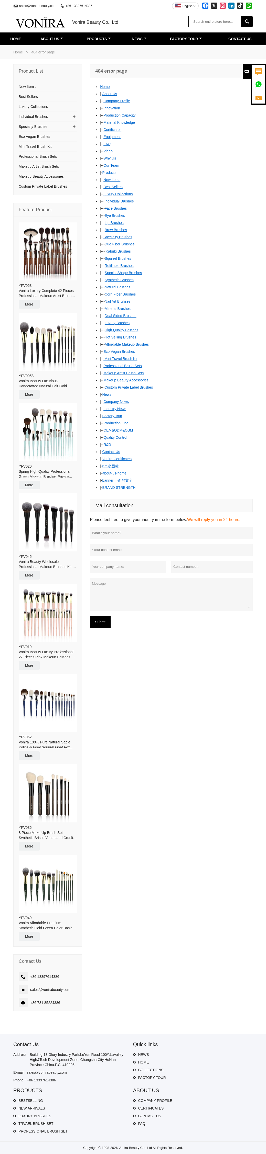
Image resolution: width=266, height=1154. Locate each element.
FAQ (107, 144)
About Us (109, 94)
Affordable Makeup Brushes (127, 344)
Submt (100, 622)
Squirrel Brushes (118, 258)
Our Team (111, 165)
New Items (111, 180)
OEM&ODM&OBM (118, 430)
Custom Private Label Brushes (128, 387)
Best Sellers (113, 187)
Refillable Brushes (119, 266)
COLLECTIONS (151, 1070)
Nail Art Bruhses (117, 301)
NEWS (143, 1055)
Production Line (115, 423)
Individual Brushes (118, 201)
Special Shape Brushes (123, 273)
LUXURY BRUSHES (34, 1116)
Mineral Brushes (118, 309)
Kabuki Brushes (118, 251)
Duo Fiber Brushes (120, 244)
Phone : (19, 1080)
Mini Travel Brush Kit (120, 359)
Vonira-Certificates (117, 459)
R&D (107, 445)
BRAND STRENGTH (119, 487)
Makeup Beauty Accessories (125, 380)
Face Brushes (116, 208)
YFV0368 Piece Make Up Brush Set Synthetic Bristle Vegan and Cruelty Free (47, 832)
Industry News (114, 409)
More (29, 304)
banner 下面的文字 (117, 480)
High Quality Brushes (122, 330)
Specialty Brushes (117, 237)
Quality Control (115, 437)
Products (109, 173)
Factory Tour (112, 416)
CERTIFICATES (151, 1108)
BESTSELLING (30, 1101)
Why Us (109, 158)
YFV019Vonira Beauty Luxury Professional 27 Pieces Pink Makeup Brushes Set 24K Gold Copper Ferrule (48, 652)
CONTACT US (149, 1116)
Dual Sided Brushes (120, 316)
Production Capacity (119, 115)
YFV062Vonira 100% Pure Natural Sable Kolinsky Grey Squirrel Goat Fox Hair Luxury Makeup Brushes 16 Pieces (44, 742)
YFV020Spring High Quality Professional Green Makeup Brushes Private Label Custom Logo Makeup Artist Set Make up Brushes (45, 471)
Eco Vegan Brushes (119, 351)
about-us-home (114, 473)
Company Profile (116, 101)
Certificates (112, 130)
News (106, 394)
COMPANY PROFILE (155, 1101)
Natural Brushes (117, 287)
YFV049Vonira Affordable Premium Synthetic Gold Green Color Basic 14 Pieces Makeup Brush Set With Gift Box (46, 923)
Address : (20, 1055)
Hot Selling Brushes (120, 337)
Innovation (111, 108)
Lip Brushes (114, 223)
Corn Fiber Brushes (120, 294)
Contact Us (111, 452)
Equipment (112, 137)
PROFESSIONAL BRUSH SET (43, 1131)
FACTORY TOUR (152, 1078)
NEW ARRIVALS (31, 1108)
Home (18, 52)
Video (108, 151)
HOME (143, 1062)
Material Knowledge (119, 122)
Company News (116, 402)
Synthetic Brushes (119, 280)
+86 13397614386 (79, 6)
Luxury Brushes (117, 323)
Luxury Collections (118, 194)
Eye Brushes (115, 215)
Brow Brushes (116, 230)
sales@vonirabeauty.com (37, 6)
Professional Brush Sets (122, 366)
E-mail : (19, 1072)
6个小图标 (110, 466)
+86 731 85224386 (45, 1003)
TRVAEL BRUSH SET (36, 1124)
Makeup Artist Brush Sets (123, 373)
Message (171, 594)
